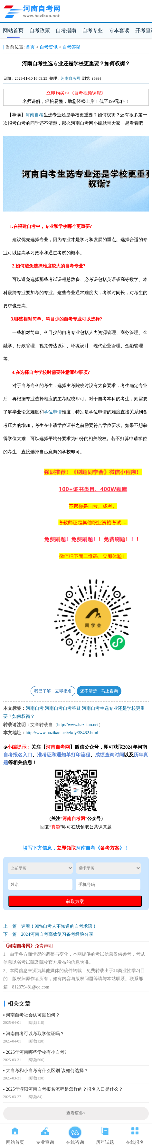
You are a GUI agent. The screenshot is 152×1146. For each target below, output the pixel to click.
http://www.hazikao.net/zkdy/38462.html (62, 732)
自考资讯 (49, 47)
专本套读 (119, 30)
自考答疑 (71, 47)
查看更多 (75, 1113)
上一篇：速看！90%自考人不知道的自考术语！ (50, 926)
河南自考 (34, 115)
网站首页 (13, 30)
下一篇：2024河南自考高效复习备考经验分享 (48, 934)
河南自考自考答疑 (63, 708)
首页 (30, 47)
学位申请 (53, 412)
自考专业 (92, 30)
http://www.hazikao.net (78, 724)
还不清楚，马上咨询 (99, 691)
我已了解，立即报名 (53, 691)
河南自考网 (70, 78)
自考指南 (66, 30)
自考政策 (39, 30)
